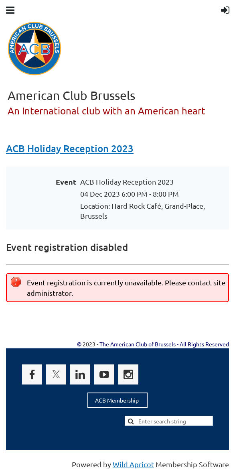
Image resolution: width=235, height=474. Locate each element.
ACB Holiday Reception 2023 (70, 148)
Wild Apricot (133, 464)
